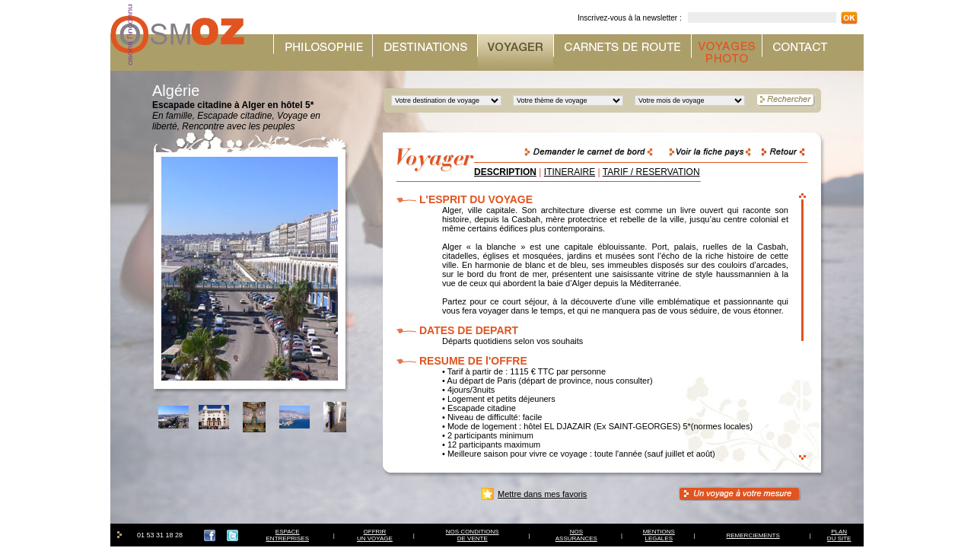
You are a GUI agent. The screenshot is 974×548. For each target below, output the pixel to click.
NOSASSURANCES (576, 535)
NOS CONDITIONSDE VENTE (472, 535)
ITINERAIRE (569, 172)
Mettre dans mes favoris (542, 494)
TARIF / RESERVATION (651, 172)
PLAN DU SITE (839, 535)
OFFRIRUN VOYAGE (375, 535)
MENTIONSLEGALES (659, 535)
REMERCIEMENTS (753, 535)
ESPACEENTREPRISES (287, 535)
